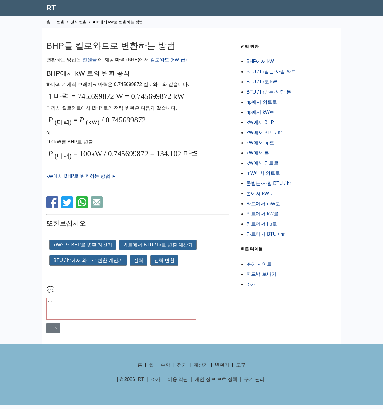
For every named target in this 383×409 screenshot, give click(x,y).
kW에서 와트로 (262, 163)
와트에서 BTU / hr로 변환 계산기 (158, 244)
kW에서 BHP (260, 122)
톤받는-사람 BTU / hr (268, 183)
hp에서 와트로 (261, 102)
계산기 (201, 368)
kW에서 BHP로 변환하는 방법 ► (81, 176)
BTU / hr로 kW (261, 81)
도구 (241, 368)
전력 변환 (78, 22)
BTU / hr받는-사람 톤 (268, 91)
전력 (138, 260)
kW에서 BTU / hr (264, 132)
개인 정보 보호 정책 (216, 382)
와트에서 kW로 (262, 213)
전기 (182, 368)
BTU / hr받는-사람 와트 (271, 71)
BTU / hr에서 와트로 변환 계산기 (88, 260)
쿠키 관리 (254, 382)
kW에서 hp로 (260, 142)
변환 (61, 22)
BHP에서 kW (260, 61)
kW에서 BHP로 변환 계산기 (82, 244)
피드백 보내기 (261, 274)
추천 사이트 (258, 263)
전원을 (90, 59)
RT (51, 8)
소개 (251, 284)
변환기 (222, 368)
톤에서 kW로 (260, 193)
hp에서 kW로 (260, 112)
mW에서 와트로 (263, 173)
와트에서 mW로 (263, 203)
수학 (165, 368)
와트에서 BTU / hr (265, 234)
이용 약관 (178, 382)
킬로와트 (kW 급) (168, 59)
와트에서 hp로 (261, 223)
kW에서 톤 (257, 152)
